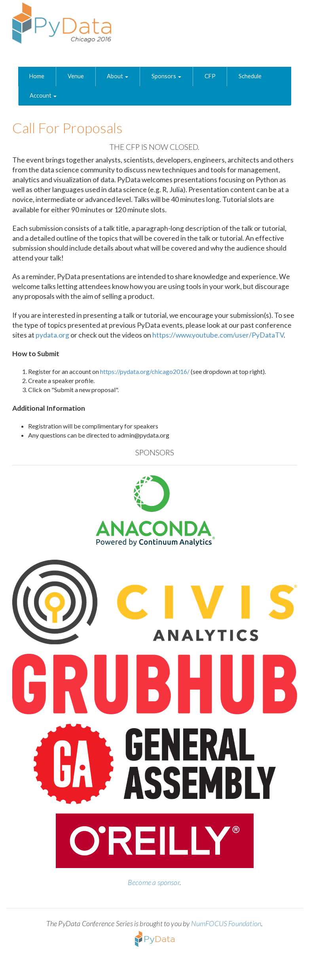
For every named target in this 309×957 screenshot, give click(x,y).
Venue (76, 76)
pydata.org (52, 335)
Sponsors (166, 76)
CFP (210, 76)
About (117, 76)
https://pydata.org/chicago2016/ (145, 371)
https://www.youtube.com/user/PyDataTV (218, 335)
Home (36, 76)
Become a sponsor (154, 882)
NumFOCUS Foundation (226, 923)
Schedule (250, 76)
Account (43, 95)
